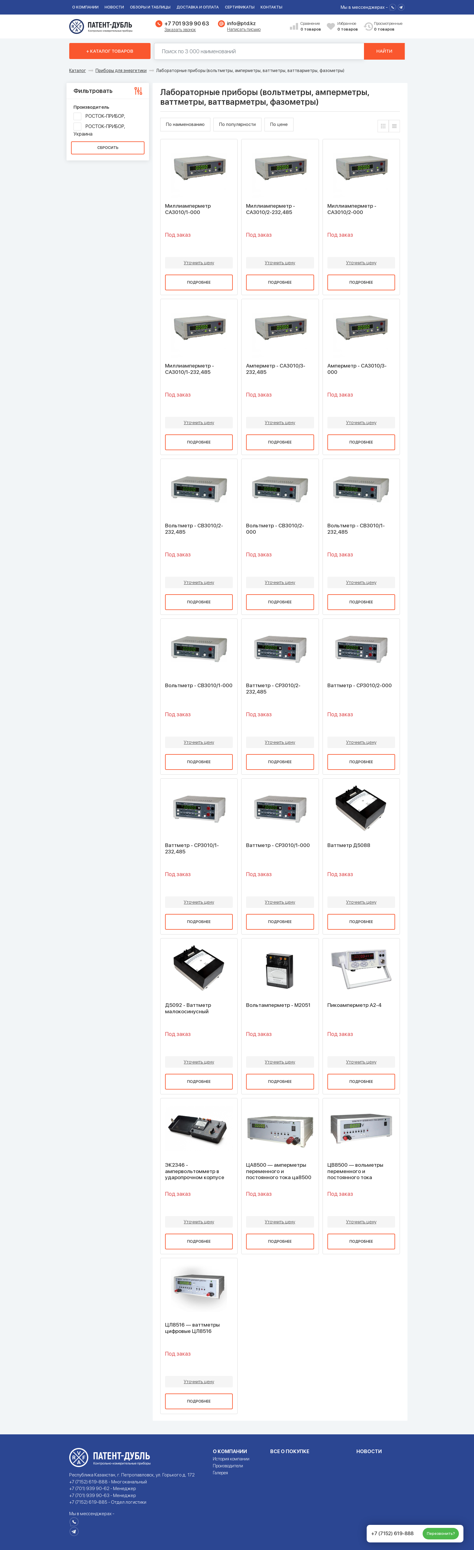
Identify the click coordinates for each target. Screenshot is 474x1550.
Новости (114, 7)
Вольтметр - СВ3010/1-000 (198, 685)
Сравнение (311, 26)
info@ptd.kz (241, 23)
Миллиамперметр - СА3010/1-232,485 (189, 369)
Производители (228, 1465)
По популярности (237, 124)
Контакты (271, 7)
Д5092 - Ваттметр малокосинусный (188, 1008)
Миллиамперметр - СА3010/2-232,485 (270, 209)
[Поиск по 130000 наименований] (259, 51)
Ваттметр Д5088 (348, 845)
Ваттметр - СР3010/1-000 (278, 845)
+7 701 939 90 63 (186, 23)
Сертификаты (240, 7)
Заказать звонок (180, 29)
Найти (384, 51)
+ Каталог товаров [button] (109, 51)
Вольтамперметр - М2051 (278, 1005)
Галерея (220, 1472)
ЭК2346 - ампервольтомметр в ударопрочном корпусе (194, 1171)
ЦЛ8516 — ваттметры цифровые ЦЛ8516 (192, 1328)
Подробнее (199, 282)
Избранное (348, 26)
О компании (85, 7)
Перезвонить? (441, 1533)
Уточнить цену (199, 262)
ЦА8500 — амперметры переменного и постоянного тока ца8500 (278, 1171)
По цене (279, 124)
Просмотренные (385, 26)
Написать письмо (244, 29)
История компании (231, 1458)
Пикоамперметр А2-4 (354, 1005)
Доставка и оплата (198, 7)
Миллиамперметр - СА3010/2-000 (351, 209)
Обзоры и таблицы (150, 7)
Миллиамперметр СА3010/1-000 (188, 209)
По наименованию (185, 124)
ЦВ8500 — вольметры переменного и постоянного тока (355, 1171)
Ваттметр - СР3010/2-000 (359, 685)
